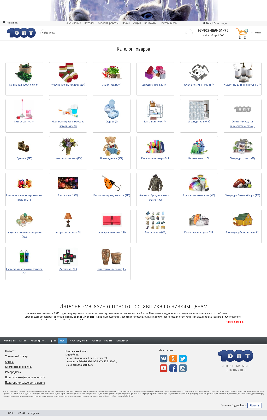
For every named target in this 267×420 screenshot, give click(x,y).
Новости (10, 351)
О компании (10, 340)
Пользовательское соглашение (25, 382)
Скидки (9, 361)
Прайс (53, 340)
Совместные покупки (18, 367)
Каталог (23, 340)
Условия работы (38, 340)
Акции (62, 340)
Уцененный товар (16, 356)
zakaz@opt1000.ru (215, 35)
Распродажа (13, 372)
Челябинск (10, 22)
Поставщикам (122, 340)
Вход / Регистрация (215, 23)
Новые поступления (78, 340)
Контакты (96, 340)
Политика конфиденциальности (25, 377)
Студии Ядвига (239, 405)
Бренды (108, 340)
